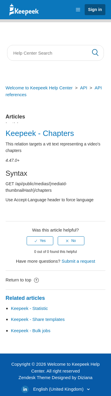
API (83, 87)
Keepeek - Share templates (38, 319)
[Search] (55, 53)
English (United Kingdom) (59, 389)
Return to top (22, 279)
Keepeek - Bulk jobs (30, 330)
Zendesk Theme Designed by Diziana (56, 377)
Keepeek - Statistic (29, 308)
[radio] (40, 240)
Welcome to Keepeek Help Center (39, 87)
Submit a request (78, 261)
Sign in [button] (95, 9)
